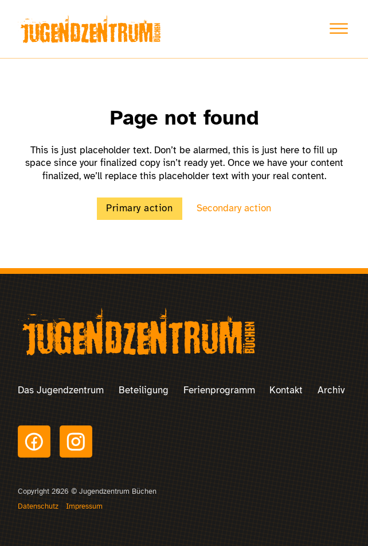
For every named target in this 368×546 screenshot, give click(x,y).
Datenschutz (38, 506)
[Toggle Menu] (338, 29)
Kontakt (286, 390)
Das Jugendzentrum (61, 390)
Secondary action (234, 208)
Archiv (331, 390)
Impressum (84, 506)
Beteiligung (144, 390)
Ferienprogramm (219, 390)
